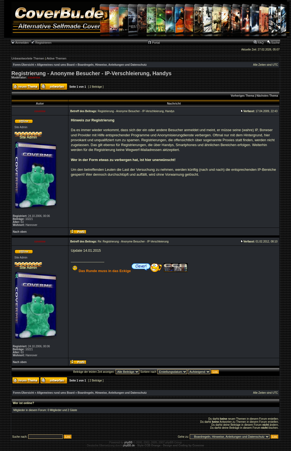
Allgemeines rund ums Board (56, 64)
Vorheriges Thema (242, 95)
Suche (273, 42)
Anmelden (20, 42)
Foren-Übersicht (23, 64)
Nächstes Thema (267, 95)
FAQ (259, 42)
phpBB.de (129, 445)
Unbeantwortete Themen (27, 58)
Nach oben (20, 231)
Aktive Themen (56, 58)
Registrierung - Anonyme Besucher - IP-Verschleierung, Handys (91, 73)
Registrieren (41, 42)
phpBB (128, 442)
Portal (154, 42)
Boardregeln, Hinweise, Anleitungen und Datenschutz (112, 64)
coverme (34, 77)
